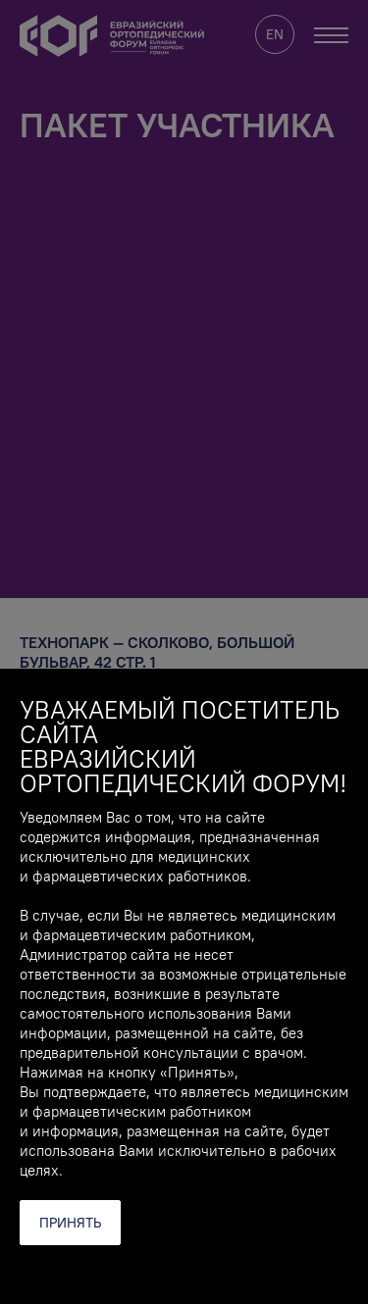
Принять (70, 1222)
